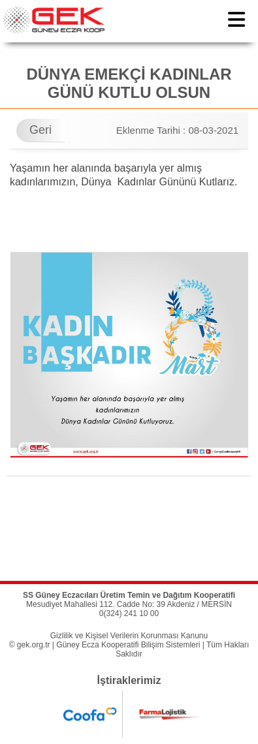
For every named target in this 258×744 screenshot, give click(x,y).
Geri (40, 129)
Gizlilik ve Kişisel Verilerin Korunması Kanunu (129, 635)
